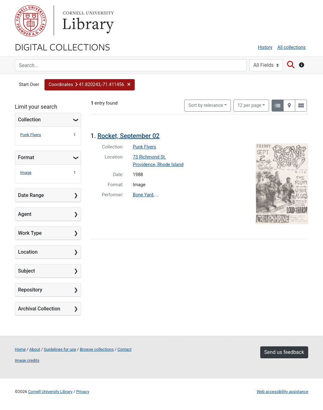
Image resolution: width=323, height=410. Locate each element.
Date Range (31, 195)
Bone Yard (143, 195)
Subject (26, 271)
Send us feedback (284, 352)
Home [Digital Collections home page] (20, 349)
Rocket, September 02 (128, 136)
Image (26, 172)
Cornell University (30, 21)
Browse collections (97, 349)
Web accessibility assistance (282, 391)
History (265, 47)
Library (87, 21)
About (34, 349)
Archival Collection (39, 309)
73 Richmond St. (149, 157)
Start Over (29, 84)
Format (26, 157)
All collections (291, 47)
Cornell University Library (50, 391)
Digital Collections (62, 47)
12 (249, 105)
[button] (89, 84)
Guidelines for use (60, 349)
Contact (124, 349)
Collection (29, 120)
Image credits (27, 360)
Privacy (82, 391)
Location (28, 252)
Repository (30, 290)
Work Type (30, 233)
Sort (205, 105)
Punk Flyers (30, 134)
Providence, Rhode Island (158, 164)
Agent (24, 214)
